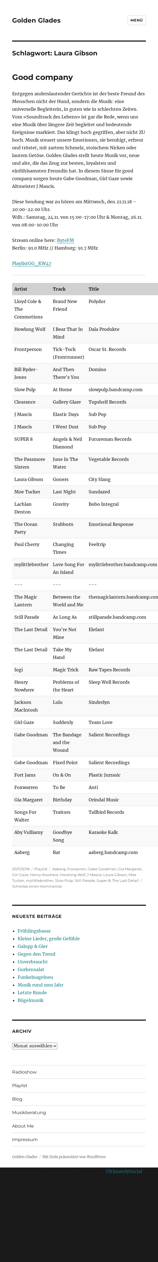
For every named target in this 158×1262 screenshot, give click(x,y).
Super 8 (103, 880)
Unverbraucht (33, 961)
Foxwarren (76, 869)
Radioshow (24, 1072)
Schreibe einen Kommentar (37, 886)
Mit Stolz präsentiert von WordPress (74, 1157)
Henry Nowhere (44, 874)
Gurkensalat (31, 969)
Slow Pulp (64, 880)
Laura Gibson (115, 874)
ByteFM (65, 240)
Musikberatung (29, 1112)
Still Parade (85, 880)
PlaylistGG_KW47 (31, 263)
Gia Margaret (129, 869)
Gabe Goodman (102, 869)
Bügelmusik (30, 1000)
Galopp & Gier (33, 946)
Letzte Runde (32, 992)
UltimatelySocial (124, 1171)
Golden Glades (36, 20)
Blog (17, 1099)
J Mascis (94, 874)
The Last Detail (125, 880)
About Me (23, 1126)
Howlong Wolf (72, 874)
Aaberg (59, 869)
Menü (136, 20)
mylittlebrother (39, 880)
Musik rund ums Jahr (40, 985)
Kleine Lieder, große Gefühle (49, 938)
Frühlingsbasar (34, 931)
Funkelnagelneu (35, 977)
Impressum (25, 1139)
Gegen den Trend (36, 954)
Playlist (40, 869)
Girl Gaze (20, 874)
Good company (42, 77)
